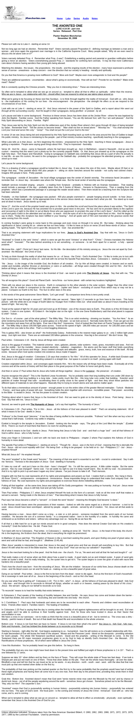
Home (60, 18)
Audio (86, 18)
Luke (68, 18)
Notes (95, 18)
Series (77, 18)
